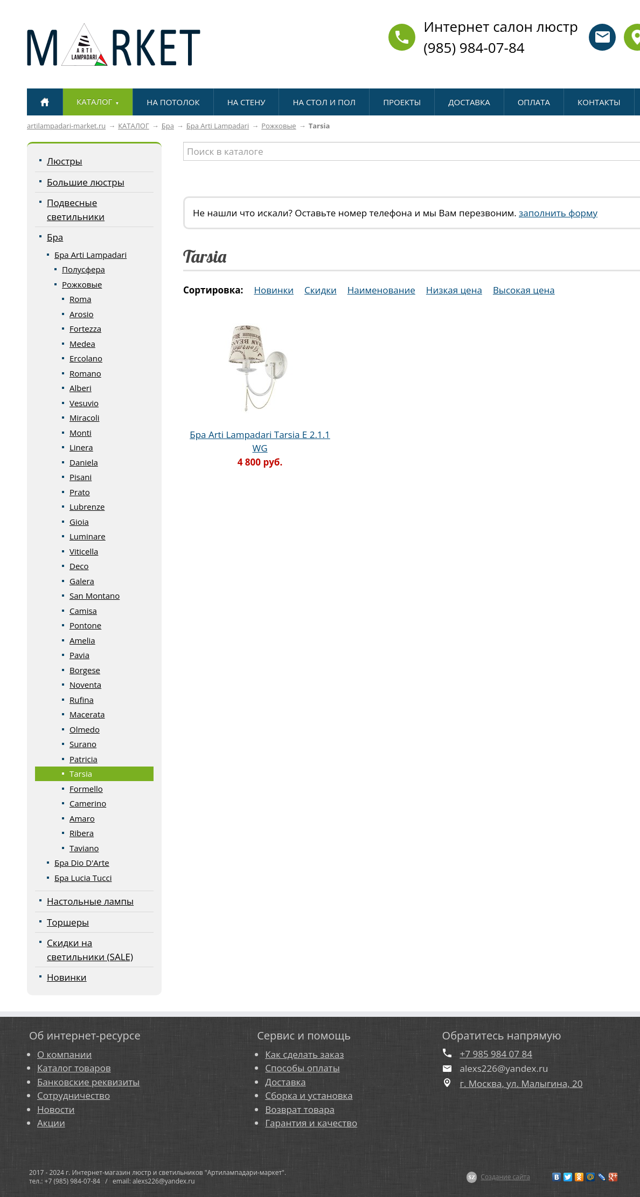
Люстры (64, 161)
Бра (168, 126)
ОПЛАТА (534, 102)
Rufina (81, 699)
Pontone (85, 625)
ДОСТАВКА (469, 102)
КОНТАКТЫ (599, 102)
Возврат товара (300, 1109)
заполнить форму (558, 213)
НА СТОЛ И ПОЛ (324, 102)
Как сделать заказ (304, 1054)
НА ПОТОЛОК (173, 102)
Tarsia (80, 773)
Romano (85, 373)
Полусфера (83, 269)
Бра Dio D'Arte (81, 862)
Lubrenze (87, 506)
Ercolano (85, 358)
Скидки (320, 290)
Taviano (84, 848)
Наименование (381, 290)
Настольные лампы (90, 901)
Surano (82, 743)
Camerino (87, 803)
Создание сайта (505, 1176)
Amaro (82, 818)
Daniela (83, 462)
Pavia (79, 654)
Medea (82, 343)
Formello (86, 788)
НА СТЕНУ (246, 102)
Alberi (80, 387)
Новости (56, 1109)
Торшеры (68, 922)
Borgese (84, 670)
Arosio (81, 314)
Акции (51, 1123)
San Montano (94, 595)
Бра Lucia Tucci (83, 877)
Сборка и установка (308, 1095)
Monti (80, 432)
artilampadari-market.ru (66, 126)
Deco (79, 565)
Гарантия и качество (311, 1123)
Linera (81, 447)
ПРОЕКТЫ (402, 102)
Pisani (80, 476)
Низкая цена (454, 290)
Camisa (83, 610)
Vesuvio (84, 403)
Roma (80, 298)
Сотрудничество (73, 1095)
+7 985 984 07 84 (496, 1054)
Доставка (285, 1082)
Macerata (87, 714)
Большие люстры (85, 182)
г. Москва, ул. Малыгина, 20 (521, 1083)
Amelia (82, 640)
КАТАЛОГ (133, 126)
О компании (64, 1054)
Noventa (85, 684)
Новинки (67, 977)
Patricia (83, 759)
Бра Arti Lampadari (217, 126)
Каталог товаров (74, 1068)
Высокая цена (524, 290)
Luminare (87, 536)
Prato (79, 492)
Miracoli (84, 417)
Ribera (81, 832)
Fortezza (85, 328)
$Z (471, 1177)
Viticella (83, 551)
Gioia (79, 521)
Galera (81, 581)
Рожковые (278, 126)
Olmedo (84, 729)
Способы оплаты (302, 1068)
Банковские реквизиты (88, 1082)
